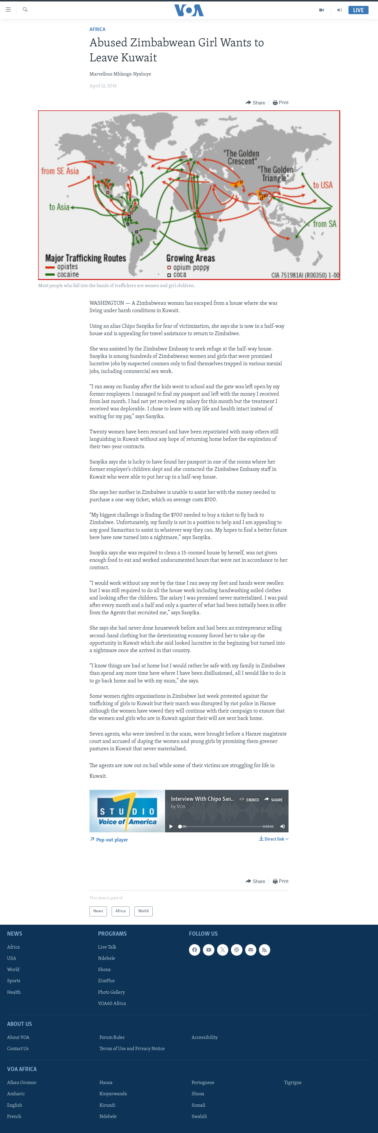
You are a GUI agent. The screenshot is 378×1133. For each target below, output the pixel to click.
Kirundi (107, 1105)
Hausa (106, 1083)
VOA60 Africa (112, 1003)
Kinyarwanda (113, 1094)
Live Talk (107, 947)
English (14, 1105)
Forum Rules (112, 1037)
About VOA (18, 1037)
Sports (13, 981)
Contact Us (18, 1049)
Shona (104, 970)
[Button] (255, 103)
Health (14, 992)
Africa (97, 29)
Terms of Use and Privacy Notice (132, 1049)
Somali (199, 1105)
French (14, 1116)
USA (11, 959)
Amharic (16, 1094)
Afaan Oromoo (21, 1083)
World (13, 970)
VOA (181, 807)
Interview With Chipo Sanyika (206, 799)
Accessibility (205, 1037)
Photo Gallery (111, 992)
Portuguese (203, 1083)
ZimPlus (106, 981)
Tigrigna (293, 1083)
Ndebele (106, 959)
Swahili (199, 1116)
